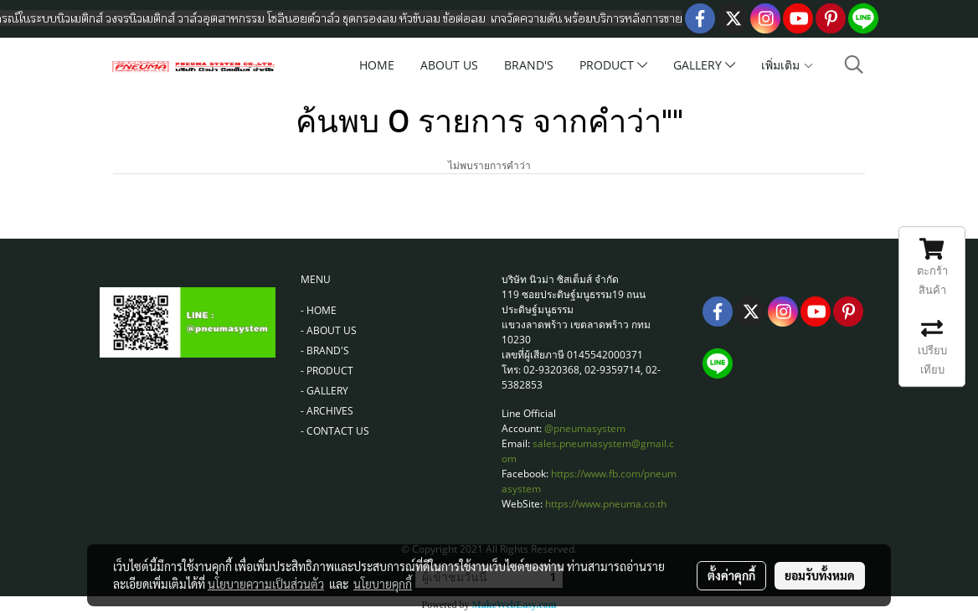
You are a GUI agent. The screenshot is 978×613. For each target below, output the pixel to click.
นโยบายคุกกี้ (382, 583)
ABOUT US (449, 65)
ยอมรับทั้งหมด (820, 575)
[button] (854, 64)
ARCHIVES (329, 411)
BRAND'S (528, 65)
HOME (376, 65)
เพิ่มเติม (787, 65)
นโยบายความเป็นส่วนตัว (266, 583)
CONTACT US (337, 431)
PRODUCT (613, 65)
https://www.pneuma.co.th (606, 504)
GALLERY (704, 65)
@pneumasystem (584, 428)
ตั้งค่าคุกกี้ (731, 575)
